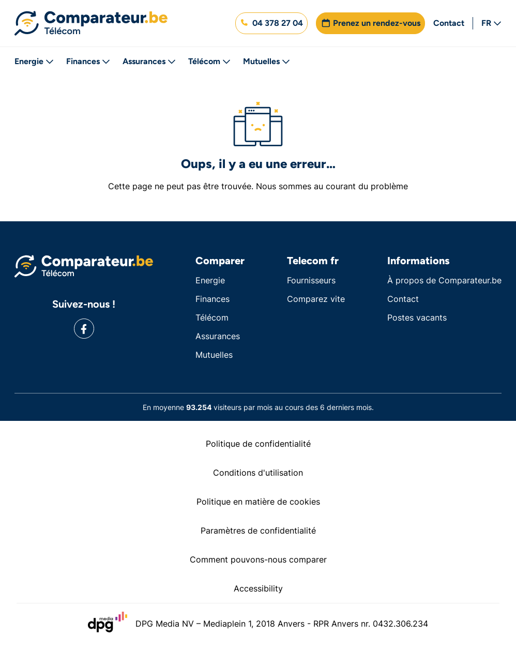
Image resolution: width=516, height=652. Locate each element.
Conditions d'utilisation (258, 472)
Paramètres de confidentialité (258, 530)
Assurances (149, 61)
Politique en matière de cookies (258, 501)
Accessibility (258, 588)
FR (491, 23)
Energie (34, 61)
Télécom (209, 61)
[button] (271, 23)
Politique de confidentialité (258, 443)
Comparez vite (316, 299)
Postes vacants (417, 317)
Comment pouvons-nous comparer (258, 559)
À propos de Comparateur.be (444, 280)
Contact (448, 23)
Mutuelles (266, 61)
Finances (88, 61)
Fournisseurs (311, 280)
